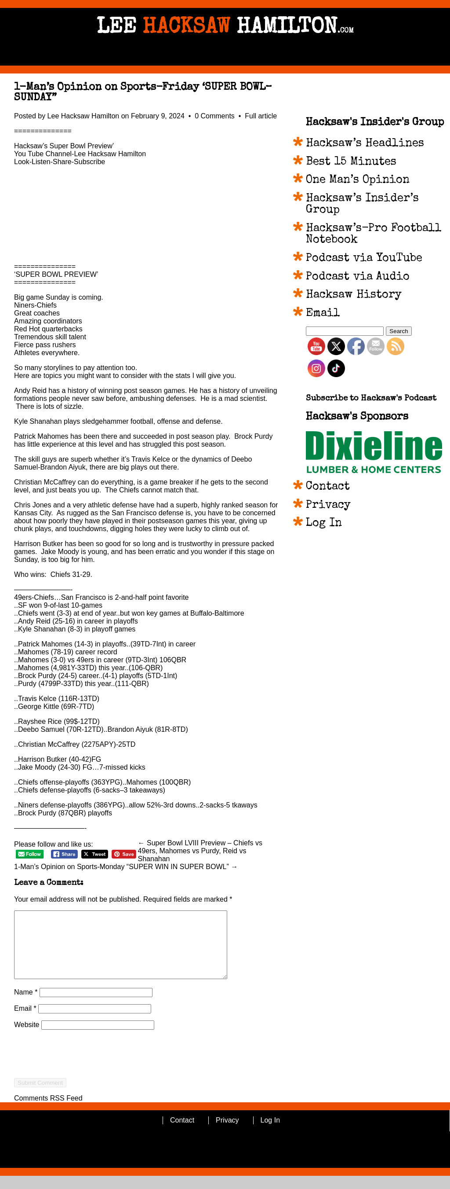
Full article (261, 116)
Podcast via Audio (358, 277)
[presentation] (81, 1083)
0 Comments (215, 116)
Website (27, 1038)
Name (25, 1005)
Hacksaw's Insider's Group (375, 122)
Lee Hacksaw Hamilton (83, 116)
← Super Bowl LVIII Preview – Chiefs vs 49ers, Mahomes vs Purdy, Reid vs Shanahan (200, 850)
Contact (328, 487)
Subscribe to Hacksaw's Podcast (371, 399)
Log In (324, 523)
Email (25, 1021)
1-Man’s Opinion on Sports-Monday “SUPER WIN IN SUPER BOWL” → (126, 866)
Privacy (328, 505)
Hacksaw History (354, 295)
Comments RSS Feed (48, 1111)
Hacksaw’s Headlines (365, 144)
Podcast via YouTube (364, 258)
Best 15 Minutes (351, 162)
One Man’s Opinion (358, 180)
